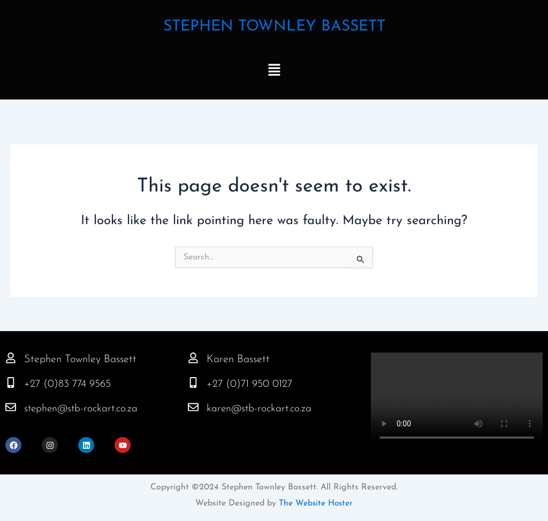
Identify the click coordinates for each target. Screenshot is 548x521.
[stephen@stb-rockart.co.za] (10, 407)
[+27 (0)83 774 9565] (10, 382)
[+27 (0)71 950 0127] (193, 382)
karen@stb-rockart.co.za (261, 408)
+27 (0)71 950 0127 (251, 384)
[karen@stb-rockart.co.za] (193, 407)
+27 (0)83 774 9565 (69, 384)
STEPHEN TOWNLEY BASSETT (274, 26)
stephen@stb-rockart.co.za (83, 408)
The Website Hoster (315, 503)
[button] (274, 71)
